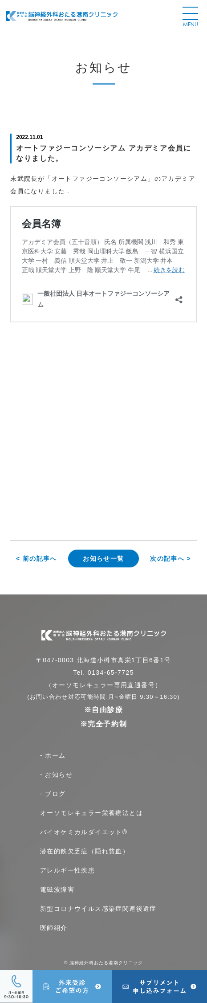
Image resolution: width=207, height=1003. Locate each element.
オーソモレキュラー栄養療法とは (91, 812)
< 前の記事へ (36, 558)
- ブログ (53, 793)
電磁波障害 (57, 889)
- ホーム (53, 755)
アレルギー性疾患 (67, 870)
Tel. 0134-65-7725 (103, 672)
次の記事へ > (170, 558)
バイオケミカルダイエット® (84, 832)
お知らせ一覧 (103, 558)
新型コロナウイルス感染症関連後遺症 (98, 908)
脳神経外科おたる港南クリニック (106, 962)
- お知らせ (56, 774)
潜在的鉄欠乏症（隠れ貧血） (84, 851)
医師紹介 (54, 927)
